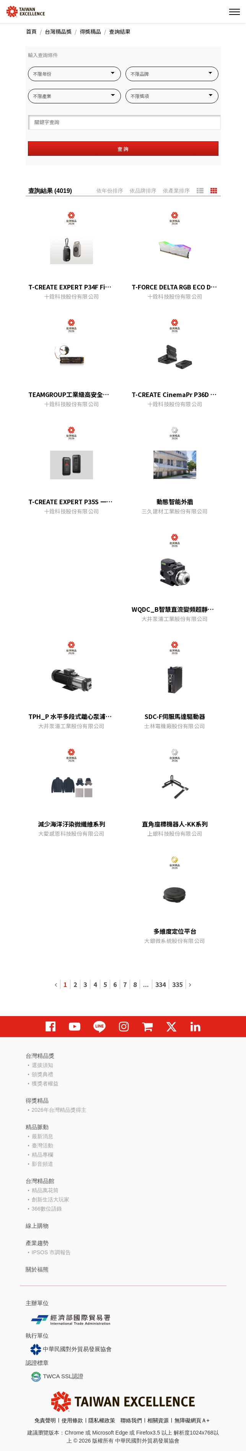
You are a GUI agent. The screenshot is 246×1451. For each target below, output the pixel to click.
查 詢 (123, 148)
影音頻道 (42, 1164)
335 (177, 984)
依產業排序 (176, 191)
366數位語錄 (47, 1208)
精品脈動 (37, 1127)
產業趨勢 (37, 1243)
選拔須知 (42, 1065)
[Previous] (56, 984)
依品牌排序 (143, 191)
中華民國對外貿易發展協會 (71, 1349)
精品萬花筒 (45, 1190)
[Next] (190, 984)
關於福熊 (37, 1269)
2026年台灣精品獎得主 (59, 1110)
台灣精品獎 (58, 31)
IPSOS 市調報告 (51, 1252)
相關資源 (158, 1420)
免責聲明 (45, 1420)
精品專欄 (42, 1154)
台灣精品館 (40, 1181)
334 (160, 984)
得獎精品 (90, 31)
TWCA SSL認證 (57, 1376)
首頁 (31, 31)
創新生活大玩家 (50, 1199)
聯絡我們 (131, 1420)
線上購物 (37, 1226)
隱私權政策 (101, 1420)
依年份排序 (109, 191)
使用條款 (72, 1420)
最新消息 (42, 1136)
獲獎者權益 (45, 1083)
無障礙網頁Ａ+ (192, 1420)
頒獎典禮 (42, 1074)
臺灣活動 (42, 1145)
